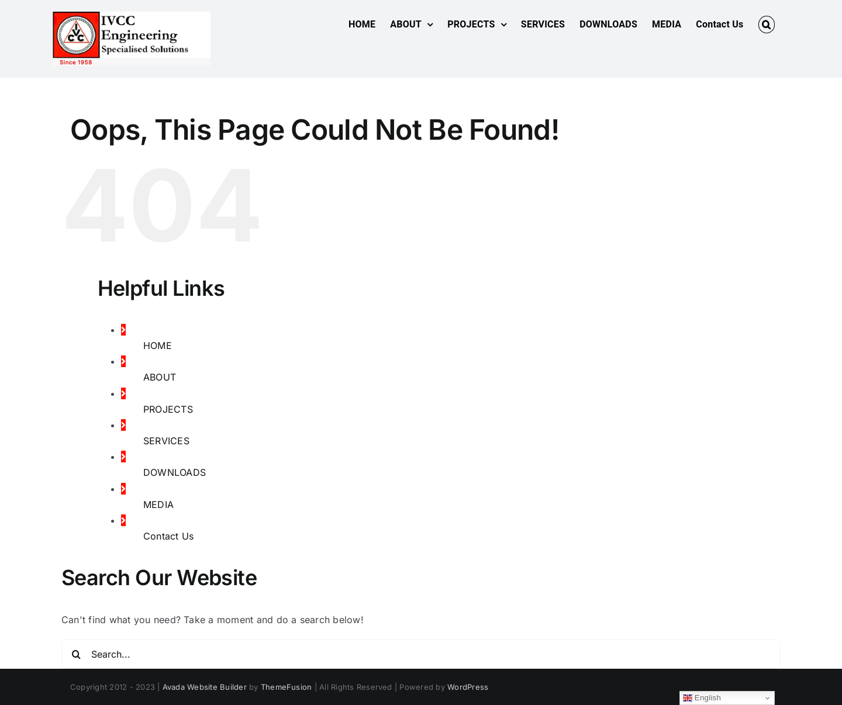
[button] (766, 24)
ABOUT (159, 377)
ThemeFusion (286, 687)
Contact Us (168, 536)
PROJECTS (168, 409)
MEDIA (158, 504)
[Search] (76, 654)
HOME (157, 345)
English (702, 698)
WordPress (467, 687)
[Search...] (421, 654)
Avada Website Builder (205, 687)
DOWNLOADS (174, 472)
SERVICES (166, 441)
